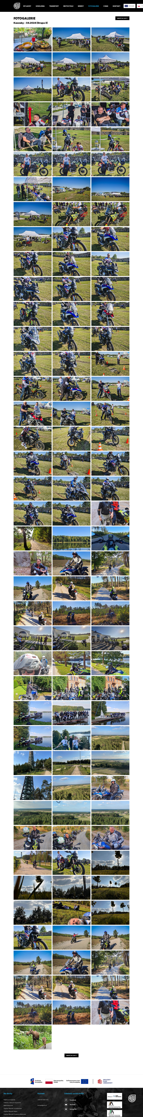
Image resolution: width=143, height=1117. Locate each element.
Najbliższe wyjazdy (9, 1099)
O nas (106, 6)
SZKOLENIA (40, 6)
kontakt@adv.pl (42, 1105)
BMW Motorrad (8, 1105)
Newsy (81, 6)
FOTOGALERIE (94, 6)
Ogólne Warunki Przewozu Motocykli (15, 1114)
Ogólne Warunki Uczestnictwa (13, 1108)
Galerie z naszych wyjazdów (12, 1102)
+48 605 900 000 (43, 1099)
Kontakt (117, 6)
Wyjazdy (28, 6)
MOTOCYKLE (69, 6)
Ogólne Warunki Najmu (10, 1111)
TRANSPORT (54, 6)
